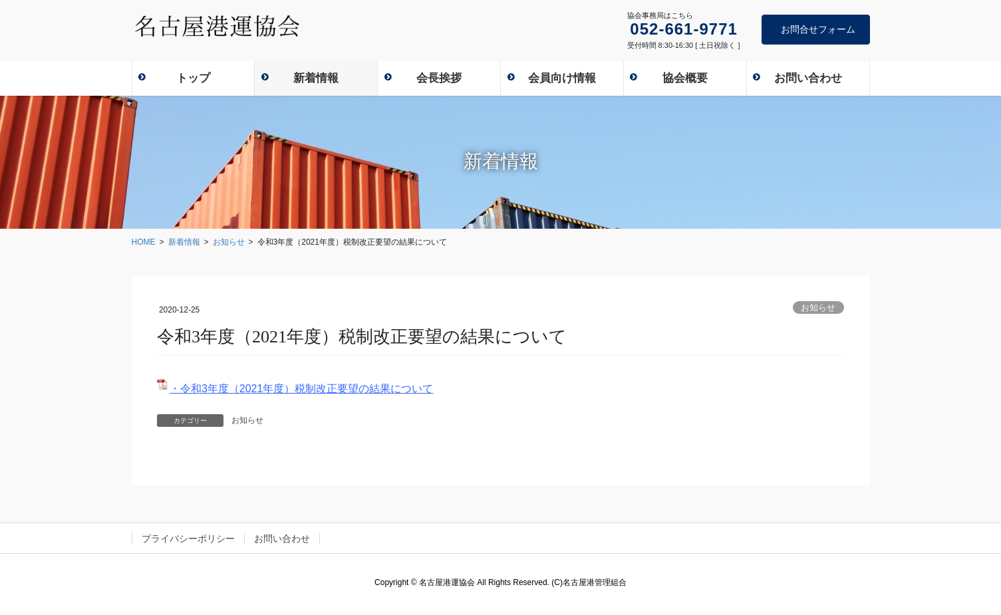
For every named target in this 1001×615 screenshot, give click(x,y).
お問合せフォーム (818, 29)
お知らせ (818, 307)
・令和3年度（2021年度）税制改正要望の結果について (302, 388)
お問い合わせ (282, 538)
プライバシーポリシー (188, 538)
